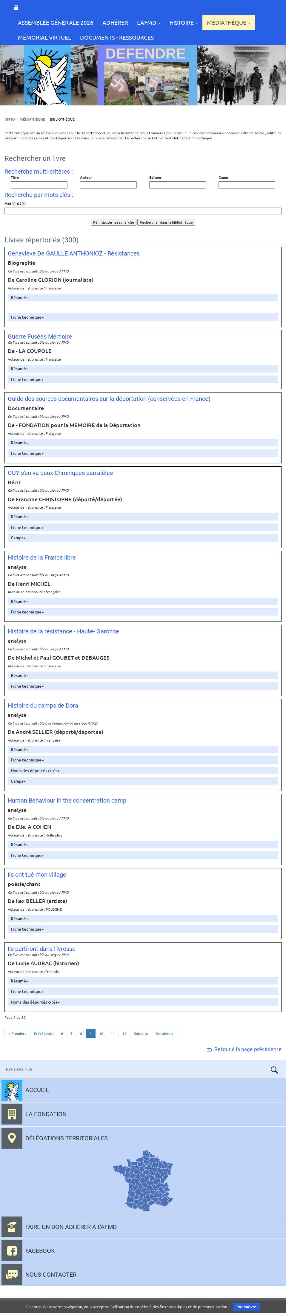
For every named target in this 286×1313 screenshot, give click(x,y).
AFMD (9, 119)
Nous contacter (50, 1274)
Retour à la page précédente (244, 1049)
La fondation (46, 1114)
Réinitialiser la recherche (113, 222)
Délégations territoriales (66, 1138)
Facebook (40, 1250)
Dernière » (164, 1033)
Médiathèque (228, 22)
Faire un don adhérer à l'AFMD (71, 1227)
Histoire (184, 22)
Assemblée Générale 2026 (55, 22)
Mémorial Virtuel (44, 37)
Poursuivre (246, 1306)
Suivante (141, 1033)
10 (101, 1033)
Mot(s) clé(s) (15, 203)
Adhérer (115, 22)
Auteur (86, 177)
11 (113, 1033)
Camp (223, 177)
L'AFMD (149, 22)
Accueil (37, 1090)
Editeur (155, 177)
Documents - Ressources (117, 37)
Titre (15, 177)
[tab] (143, 297)
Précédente (43, 1033)
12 (124, 1033)
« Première (17, 1033)
